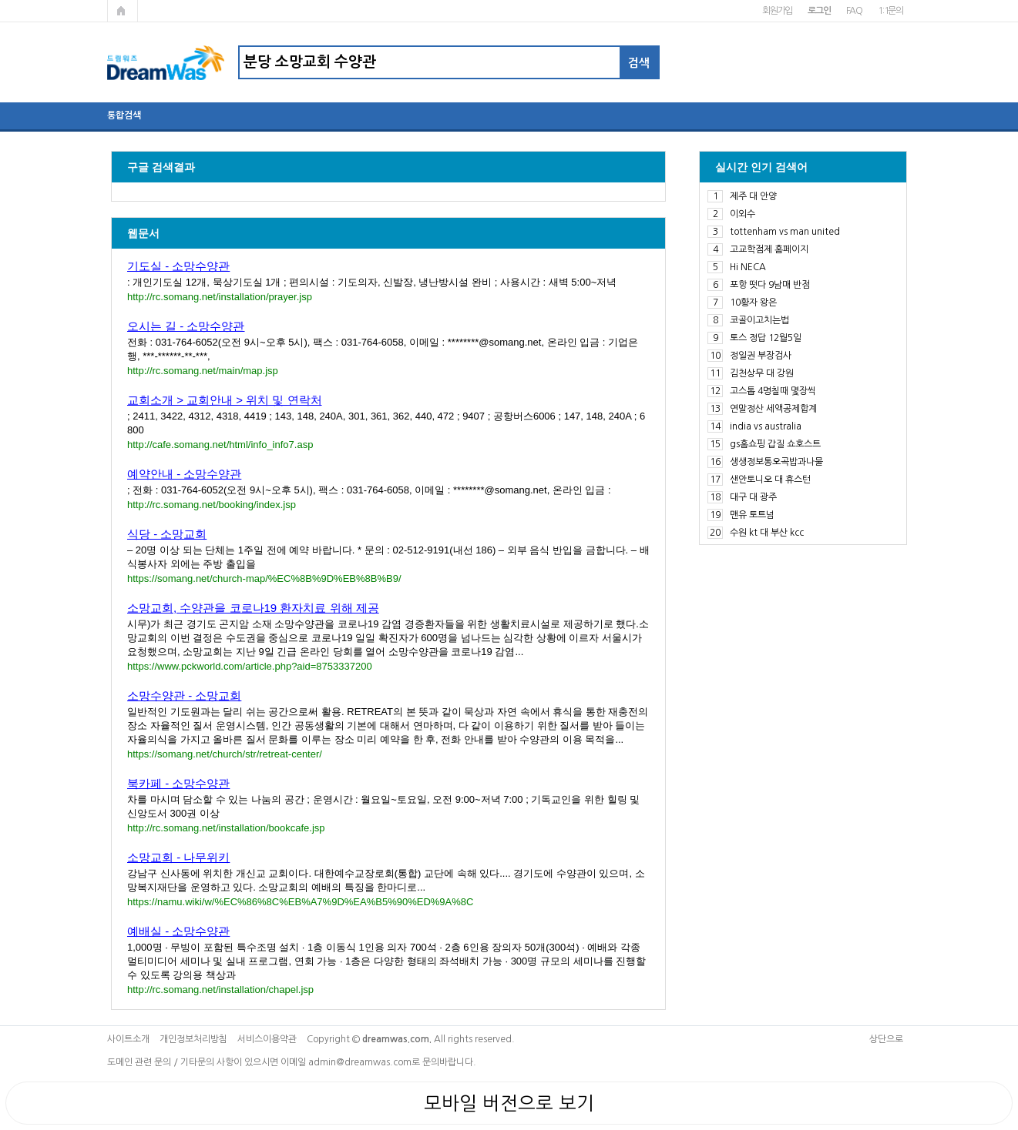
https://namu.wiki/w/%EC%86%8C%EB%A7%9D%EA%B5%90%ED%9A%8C (300, 902)
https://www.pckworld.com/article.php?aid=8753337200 (249, 666)
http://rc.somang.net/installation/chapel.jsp (220, 989)
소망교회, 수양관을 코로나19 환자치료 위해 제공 (253, 607)
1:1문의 (890, 10)
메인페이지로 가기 (122, 11)
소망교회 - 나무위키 (178, 857)
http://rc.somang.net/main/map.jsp (202, 370)
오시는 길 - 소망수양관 (186, 326)
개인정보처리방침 (193, 1039)
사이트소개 (128, 1039)
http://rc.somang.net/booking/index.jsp (211, 504)
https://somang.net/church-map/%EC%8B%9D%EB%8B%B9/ (264, 578)
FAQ (854, 10)
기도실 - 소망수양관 (178, 265)
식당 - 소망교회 (167, 533)
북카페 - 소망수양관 (178, 783)
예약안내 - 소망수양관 (184, 473)
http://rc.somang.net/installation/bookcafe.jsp (226, 828)
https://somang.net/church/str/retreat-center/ (224, 754)
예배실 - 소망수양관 (178, 931)
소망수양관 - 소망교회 (184, 695)
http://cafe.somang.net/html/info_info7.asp (220, 444)
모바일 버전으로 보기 (509, 1103)
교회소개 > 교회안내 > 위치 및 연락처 (224, 399)
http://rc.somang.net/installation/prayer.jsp (219, 297)
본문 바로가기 (0, 0)
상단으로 (886, 1039)
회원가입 (777, 10)
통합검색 (124, 115)
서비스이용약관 (267, 1039)
